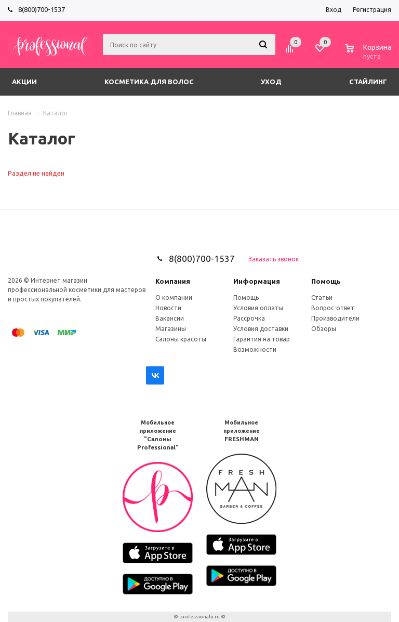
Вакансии (169, 318)
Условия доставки (260, 328)
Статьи (321, 297)
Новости (168, 308)
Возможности (254, 349)
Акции (24, 81)
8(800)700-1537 (41, 9)
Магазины (170, 328)
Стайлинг (368, 81)
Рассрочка (249, 318)
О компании (173, 297)
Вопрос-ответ (332, 308)
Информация (256, 281)
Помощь (326, 281)
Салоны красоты (180, 339)
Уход (271, 81)
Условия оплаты (258, 308)
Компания (172, 281)
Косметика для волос (149, 81)
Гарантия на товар (261, 339)
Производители (335, 318)
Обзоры (323, 328)
